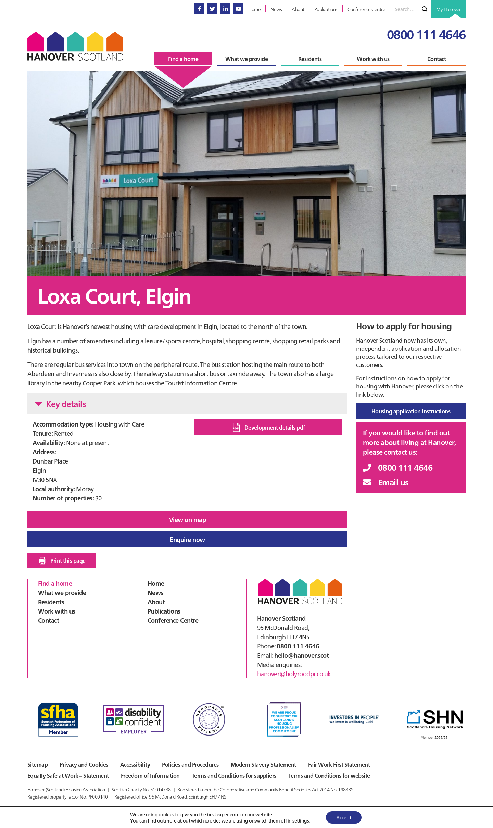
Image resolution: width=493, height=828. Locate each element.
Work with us (56, 611)
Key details (60, 403)
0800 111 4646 (426, 33)
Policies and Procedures (190, 764)
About (156, 601)
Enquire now (187, 539)
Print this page (61, 560)
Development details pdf (268, 427)
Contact (48, 620)
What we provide (62, 592)
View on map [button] (187, 519)
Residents (51, 601)
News (155, 592)
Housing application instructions (411, 411)
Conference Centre (173, 620)
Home (156, 583)
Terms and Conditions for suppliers (234, 775)
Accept (343, 817)
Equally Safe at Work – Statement (68, 775)
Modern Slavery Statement (263, 764)
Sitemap (37, 764)
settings (300, 820)
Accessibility (135, 764)
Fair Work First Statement (339, 764)
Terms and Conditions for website (329, 775)
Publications (164, 611)
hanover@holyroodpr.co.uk (294, 673)
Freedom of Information (150, 775)
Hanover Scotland (75, 46)
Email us (386, 481)
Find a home (55, 583)
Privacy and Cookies (84, 764)
